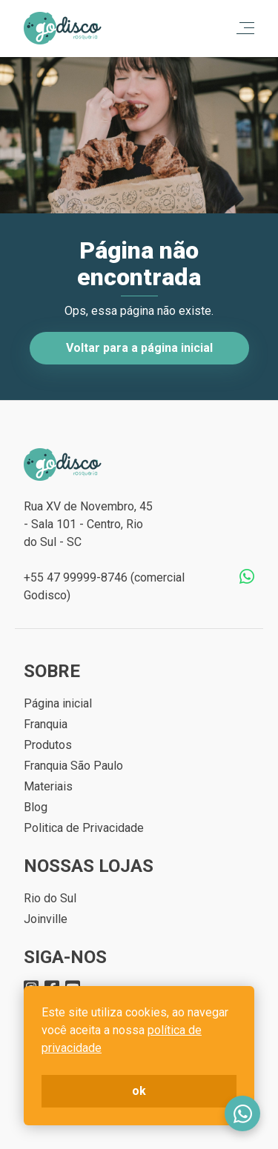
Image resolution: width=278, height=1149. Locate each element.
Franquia (45, 724)
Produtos (48, 745)
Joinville (45, 919)
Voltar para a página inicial (139, 348)
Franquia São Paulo (73, 766)
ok (139, 1091)
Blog (35, 807)
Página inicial (58, 703)
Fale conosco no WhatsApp (242, 1113)
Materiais (48, 786)
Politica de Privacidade (84, 828)
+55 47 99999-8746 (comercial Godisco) (104, 586)
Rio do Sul (50, 898)
